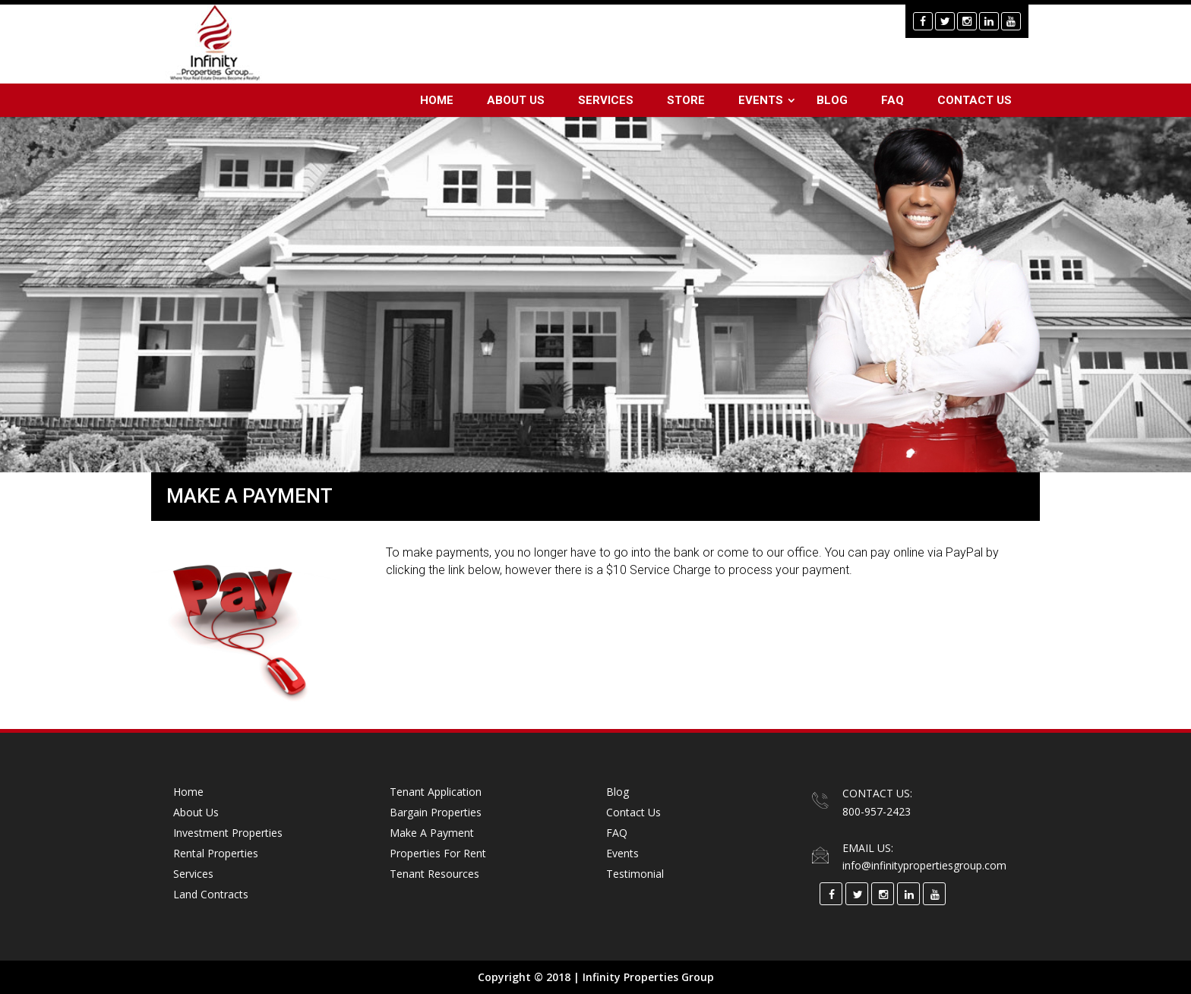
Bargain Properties (436, 812)
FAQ (892, 100)
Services (605, 100)
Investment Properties (228, 832)
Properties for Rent (438, 853)
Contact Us (974, 100)
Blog (832, 100)
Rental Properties (215, 853)
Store (686, 100)
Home (436, 100)
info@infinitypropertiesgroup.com (924, 865)
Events (760, 100)
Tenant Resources (434, 873)
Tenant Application (436, 791)
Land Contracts (210, 894)
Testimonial (635, 873)
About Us (516, 100)
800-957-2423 (876, 811)
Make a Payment (432, 832)
